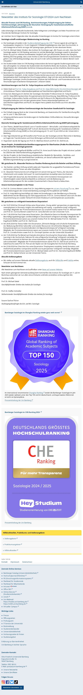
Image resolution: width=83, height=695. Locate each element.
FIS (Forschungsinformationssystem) (17, 578)
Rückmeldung (8, 626)
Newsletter (12, 13)
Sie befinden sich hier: (9, 7)
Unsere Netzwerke (10, 670)
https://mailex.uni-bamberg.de (15, 602)
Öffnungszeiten (9, 618)
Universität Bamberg (41, 2)
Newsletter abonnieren (11, 687)
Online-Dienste (9, 592)
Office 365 (7, 589)
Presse (6, 615)
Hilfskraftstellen (10, 550)
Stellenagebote (10, 538)
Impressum (15, 562)
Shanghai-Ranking (36, 393)
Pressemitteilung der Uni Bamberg (18, 400)
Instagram (3, 682)
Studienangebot (9, 637)
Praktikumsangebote (12, 544)
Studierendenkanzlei (11, 629)
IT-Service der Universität (13, 623)
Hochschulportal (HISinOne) (14, 576)
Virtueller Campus (10, 606)
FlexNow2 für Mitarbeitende (14, 584)
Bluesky (12, 682)
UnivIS (5, 597)
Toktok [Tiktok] (16, 682)
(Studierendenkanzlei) (11, 594)
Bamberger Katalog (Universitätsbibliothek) (20, 573)
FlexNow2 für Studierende (13, 581)
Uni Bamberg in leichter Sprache (13, 645)
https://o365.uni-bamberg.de (14, 604)
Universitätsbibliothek (11, 631)
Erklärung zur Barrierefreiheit (12, 641)
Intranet (6, 586)
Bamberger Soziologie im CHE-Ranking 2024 (22, 412)
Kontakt (4, 562)
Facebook (7, 682)
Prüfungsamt (8, 621)
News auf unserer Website (52, 269)
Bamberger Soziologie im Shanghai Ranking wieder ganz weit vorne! (32, 312)
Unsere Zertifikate (10, 672)
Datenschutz (27, 562)
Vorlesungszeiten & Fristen (13, 634)
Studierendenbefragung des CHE (39, 43)
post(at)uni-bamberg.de (16, 666)
